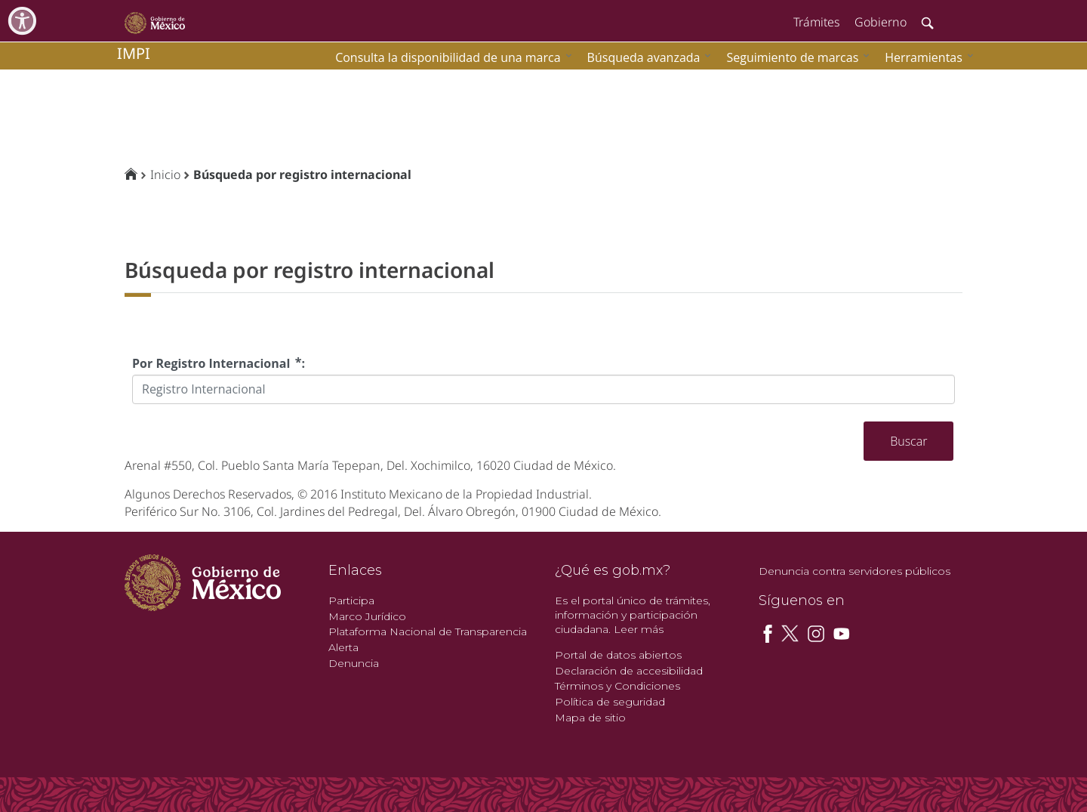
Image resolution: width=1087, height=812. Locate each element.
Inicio (165, 174)
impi (133, 53)
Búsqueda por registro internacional (302, 174)
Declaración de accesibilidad (629, 671)
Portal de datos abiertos (618, 655)
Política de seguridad (610, 702)
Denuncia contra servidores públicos (854, 571)
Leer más (639, 629)
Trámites (816, 22)
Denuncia (353, 663)
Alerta (343, 647)
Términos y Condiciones (617, 686)
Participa (351, 600)
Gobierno (881, 22)
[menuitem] (925, 57)
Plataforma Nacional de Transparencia (427, 631)
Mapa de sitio (590, 717)
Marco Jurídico (367, 616)
